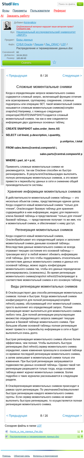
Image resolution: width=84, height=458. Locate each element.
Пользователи (40, 10)
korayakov (30, 22)
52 (78, 431)
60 (78, 436)
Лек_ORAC (52, 44)
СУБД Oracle (24, 44)
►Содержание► (2, 126)
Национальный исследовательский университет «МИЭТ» (46, 33)
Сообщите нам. (23, 29)
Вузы (5, 10)
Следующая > (72, 75)
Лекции (38, 44)
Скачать (26, 62)
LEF (63, 44)
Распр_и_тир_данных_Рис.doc (26, 431)
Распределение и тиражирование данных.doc (34, 436)
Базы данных (24, 39)
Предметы (20, 10)
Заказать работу (18, 15)
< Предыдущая (16, 75)
